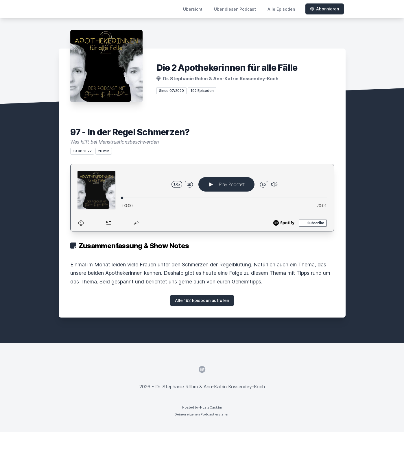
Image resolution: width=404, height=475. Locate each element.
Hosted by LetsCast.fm (202, 407)
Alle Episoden (281, 9)
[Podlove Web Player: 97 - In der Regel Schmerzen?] (202, 197)
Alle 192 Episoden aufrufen (202, 300)
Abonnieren (324, 8)
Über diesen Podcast (235, 9)
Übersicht (192, 9)
